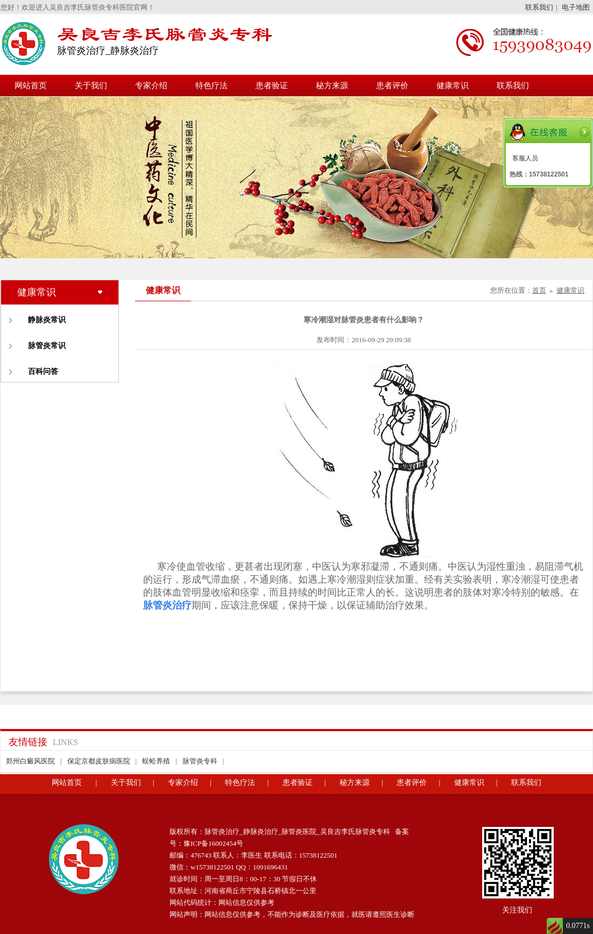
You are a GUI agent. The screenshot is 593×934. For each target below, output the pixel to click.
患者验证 (272, 85)
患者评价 (392, 85)
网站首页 (31, 85)
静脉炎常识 (47, 320)
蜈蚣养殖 (156, 761)
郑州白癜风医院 (30, 761)
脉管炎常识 (47, 346)
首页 (539, 290)
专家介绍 (151, 85)
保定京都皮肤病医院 (98, 761)
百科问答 (43, 371)
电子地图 (576, 7)
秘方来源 (332, 85)
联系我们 (539, 7)
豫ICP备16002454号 (213, 843)
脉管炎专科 (199, 761)
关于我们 (91, 85)
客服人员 (525, 158)
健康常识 (452, 85)
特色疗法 (211, 85)
